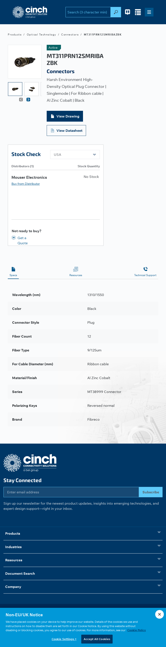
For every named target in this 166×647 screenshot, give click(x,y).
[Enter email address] (71, 492)
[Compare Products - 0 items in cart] (137, 12)
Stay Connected (22, 480)
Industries (83, 546)
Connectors (70, 34)
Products (15, 34)
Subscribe (150, 492)
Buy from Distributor (25, 184)
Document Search (83, 573)
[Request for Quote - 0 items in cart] (127, 12)
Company (83, 586)
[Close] (159, 615)
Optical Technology (41, 34)
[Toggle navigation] (149, 12)
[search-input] (88, 12)
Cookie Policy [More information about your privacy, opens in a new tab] (136, 631)
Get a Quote (23, 238)
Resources (83, 559)
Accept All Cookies (97, 640)
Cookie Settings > (64, 640)
